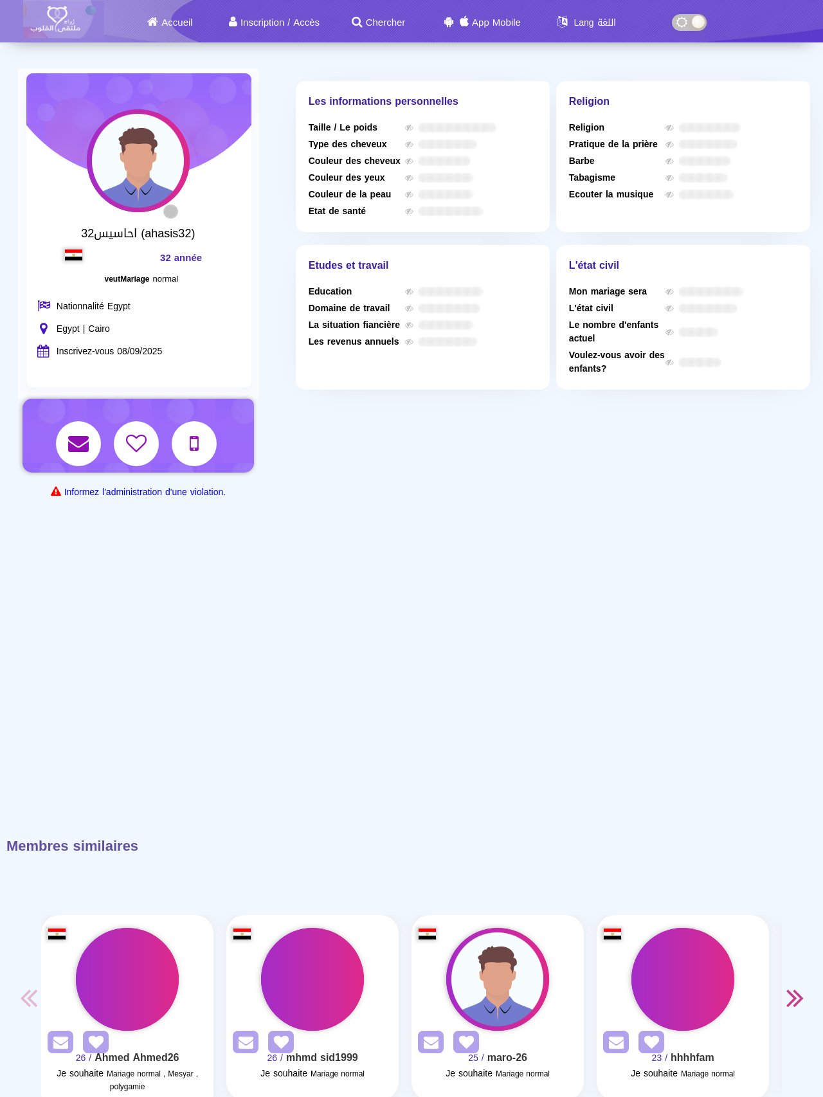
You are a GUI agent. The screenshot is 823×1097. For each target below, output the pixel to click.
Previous (28, 997)
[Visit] (127, 979)
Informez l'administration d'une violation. (145, 492)
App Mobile (496, 23)
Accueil (176, 23)
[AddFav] (93, 1044)
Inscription (262, 23)
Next (794, 997)
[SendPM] (57, 1044)
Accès (306, 23)
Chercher (386, 23)
